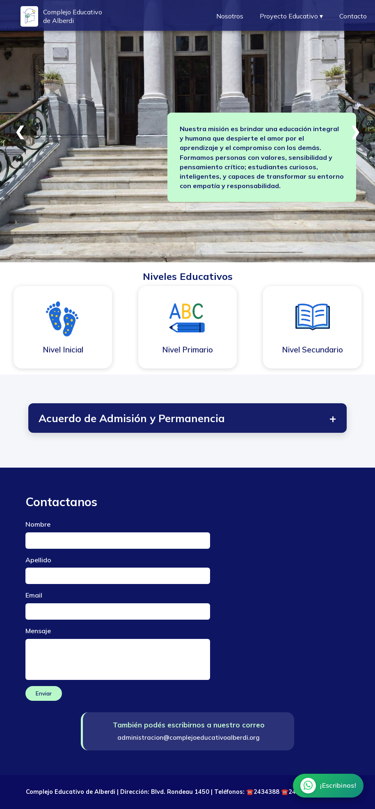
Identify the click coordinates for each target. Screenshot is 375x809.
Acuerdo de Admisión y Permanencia (188, 418)
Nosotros (229, 16)
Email (33, 595)
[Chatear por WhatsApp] (328, 786)
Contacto (353, 16)
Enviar (44, 693)
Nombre (37, 524)
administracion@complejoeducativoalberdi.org (188, 737)
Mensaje (38, 631)
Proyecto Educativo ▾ (291, 16)
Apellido (38, 560)
